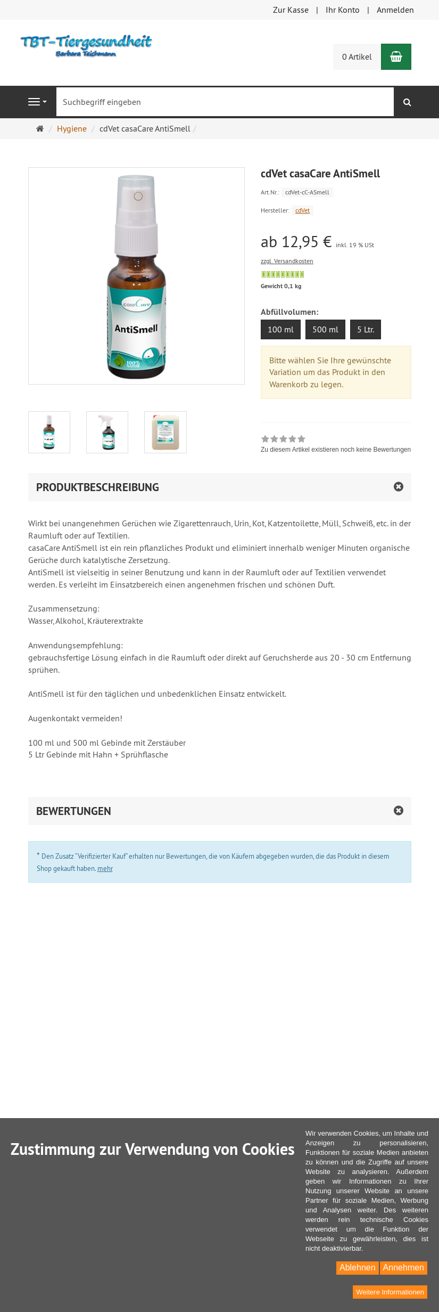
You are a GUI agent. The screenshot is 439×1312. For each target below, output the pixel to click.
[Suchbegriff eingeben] (225, 102)
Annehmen (403, 1267)
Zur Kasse (291, 9)
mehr (105, 868)
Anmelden (395, 9)
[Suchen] (407, 102)
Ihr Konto (343, 9)
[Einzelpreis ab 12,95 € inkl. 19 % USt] (336, 241)
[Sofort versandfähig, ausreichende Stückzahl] (283, 274)
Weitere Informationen (390, 1292)
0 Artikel (357, 56)
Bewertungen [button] (73, 811)
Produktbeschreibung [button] (97, 487)
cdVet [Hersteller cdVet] (302, 210)
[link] (336, 445)
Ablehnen (357, 1267)
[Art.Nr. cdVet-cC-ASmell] (336, 191)
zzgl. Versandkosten (287, 261)
